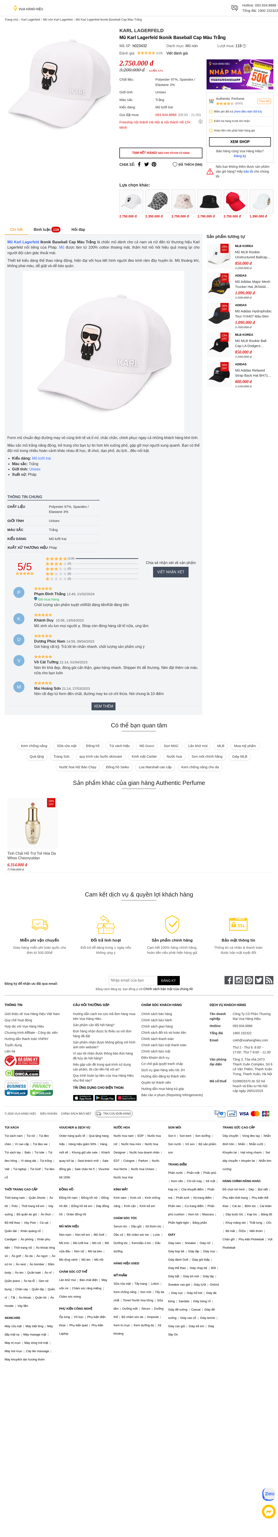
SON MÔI (174, 1127)
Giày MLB (239, 756)
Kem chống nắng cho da (200, 767)
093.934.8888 (265, 5)
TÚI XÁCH (12, 1127)
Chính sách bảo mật (155, 1051)
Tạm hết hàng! (161, 153)
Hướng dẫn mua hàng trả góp (162, 1089)
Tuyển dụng (13, 1045)
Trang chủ (11, 19)
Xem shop (240, 142)
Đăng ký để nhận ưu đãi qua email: (31, 983)
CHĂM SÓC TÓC (125, 1218)
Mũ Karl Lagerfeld (23, 242)
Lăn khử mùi (197, 746)
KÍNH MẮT (121, 1189)
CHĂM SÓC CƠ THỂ (73, 1271)
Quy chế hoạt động (18, 1020)
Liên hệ (10, 1051)
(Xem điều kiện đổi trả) (248, 111)
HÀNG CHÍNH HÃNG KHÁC (242, 1181)
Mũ (61, 247)
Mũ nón (192, 46)
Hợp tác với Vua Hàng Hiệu (24, 1026)
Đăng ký (240, 156)
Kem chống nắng (34, 746)
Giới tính (15, 521)
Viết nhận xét (170, 572)
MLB (221, 746)
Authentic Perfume (230, 99)
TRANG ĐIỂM (177, 1164)
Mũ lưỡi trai (41, 458)
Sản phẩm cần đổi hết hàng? (94, 1025)
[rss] (269, 980)
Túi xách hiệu (119, 746)
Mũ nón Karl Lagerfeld (58, 19)
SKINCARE (12, 1318)
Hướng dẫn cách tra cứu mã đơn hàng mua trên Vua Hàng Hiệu (104, 1016)
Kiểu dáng (16, 539)
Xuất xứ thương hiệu (27, 547)
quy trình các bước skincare (101, 756)
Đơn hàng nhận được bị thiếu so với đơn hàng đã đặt (102, 1033)
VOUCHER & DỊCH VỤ (74, 1127)
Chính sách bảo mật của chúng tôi (168, 989)
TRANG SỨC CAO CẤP (239, 1127)
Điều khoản (48, 1113)
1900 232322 (268, 10)
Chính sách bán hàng (156, 1014)
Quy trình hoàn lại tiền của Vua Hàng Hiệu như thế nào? (103, 1078)
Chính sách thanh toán (157, 1039)
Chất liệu (16, 507)
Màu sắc (15, 530)
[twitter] (259, 980)
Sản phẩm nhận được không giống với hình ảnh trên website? (104, 1044)
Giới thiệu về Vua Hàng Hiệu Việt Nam (32, 1014)
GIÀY (171, 1234)
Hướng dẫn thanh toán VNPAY (26, 1039)
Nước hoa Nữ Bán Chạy (77, 767)
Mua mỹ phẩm (245, 746)
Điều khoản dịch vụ (155, 1057)
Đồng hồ (93, 746)
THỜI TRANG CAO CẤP (21, 1189)
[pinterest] (249, 980)
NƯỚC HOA (122, 1127)
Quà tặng (37, 756)
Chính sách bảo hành (156, 1020)
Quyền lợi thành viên (156, 1082)
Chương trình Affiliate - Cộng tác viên (31, 1032)
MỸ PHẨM (120, 1275)
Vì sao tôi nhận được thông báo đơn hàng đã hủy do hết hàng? (103, 1056)
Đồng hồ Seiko (117, 767)
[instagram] (239, 980)
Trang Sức (61, 756)
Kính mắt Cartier (144, 756)
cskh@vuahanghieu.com (250, 1040)
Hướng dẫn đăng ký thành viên (163, 1076)
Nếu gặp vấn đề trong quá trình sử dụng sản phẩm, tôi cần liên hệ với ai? (102, 1067)
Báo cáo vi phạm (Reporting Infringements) (172, 1095)
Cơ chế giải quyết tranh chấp (162, 1064)
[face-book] (229, 980)
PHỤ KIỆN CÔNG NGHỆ (75, 1308)
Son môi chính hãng (207, 756)
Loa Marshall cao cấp (155, 767)
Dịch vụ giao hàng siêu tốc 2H (163, 1070)
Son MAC (171, 746)
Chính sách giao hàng (157, 1026)
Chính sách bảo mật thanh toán (163, 1045)
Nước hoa (174, 756)
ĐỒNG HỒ (66, 1189)
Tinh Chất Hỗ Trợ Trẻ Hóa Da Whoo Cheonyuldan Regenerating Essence (31, 855)
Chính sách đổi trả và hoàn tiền (163, 1032)
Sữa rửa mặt (67, 746)
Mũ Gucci (146, 746)
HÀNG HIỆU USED (126, 1263)
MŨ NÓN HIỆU (69, 1226)
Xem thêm (103, 706)
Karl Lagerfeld (30, 19)
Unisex (35, 469)
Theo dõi (264, 101)
